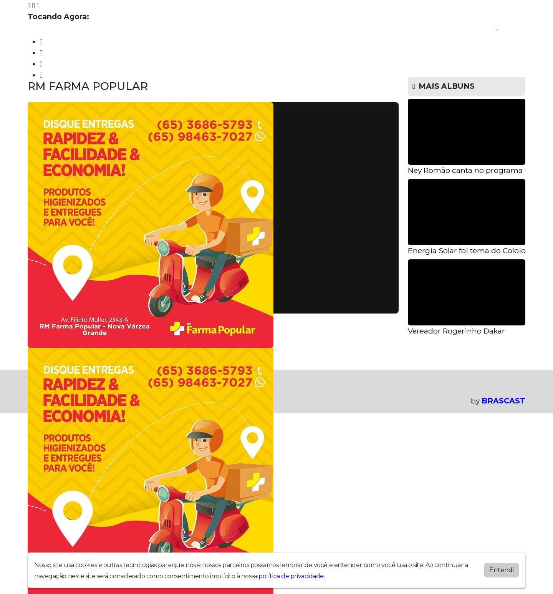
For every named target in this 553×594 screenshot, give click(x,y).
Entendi (501, 570)
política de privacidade (291, 576)
